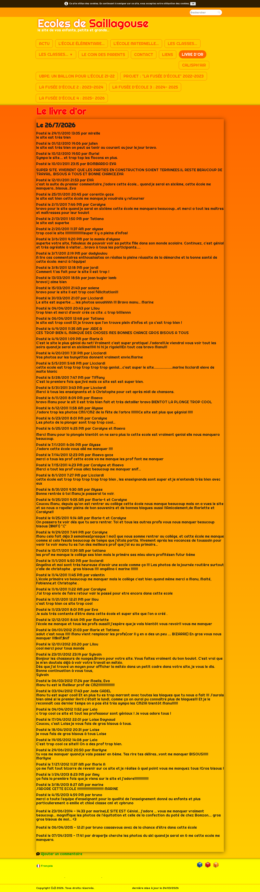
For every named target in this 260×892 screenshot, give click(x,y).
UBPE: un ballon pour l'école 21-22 (77, 76)
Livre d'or (192, 54)
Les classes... (182, 43)
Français (45, 865)
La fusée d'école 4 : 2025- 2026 (72, 98)
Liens (167, 54)
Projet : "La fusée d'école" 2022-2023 (164, 76)
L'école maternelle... (136, 43)
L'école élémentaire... (81, 43)
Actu (44, 43)
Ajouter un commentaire (61, 854)
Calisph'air (194, 65)
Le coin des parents (103, 54)
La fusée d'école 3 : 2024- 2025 (145, 87)
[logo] (93, 26)
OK (193, 4)
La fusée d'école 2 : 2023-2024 (71, 87)
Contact (143, 54)
